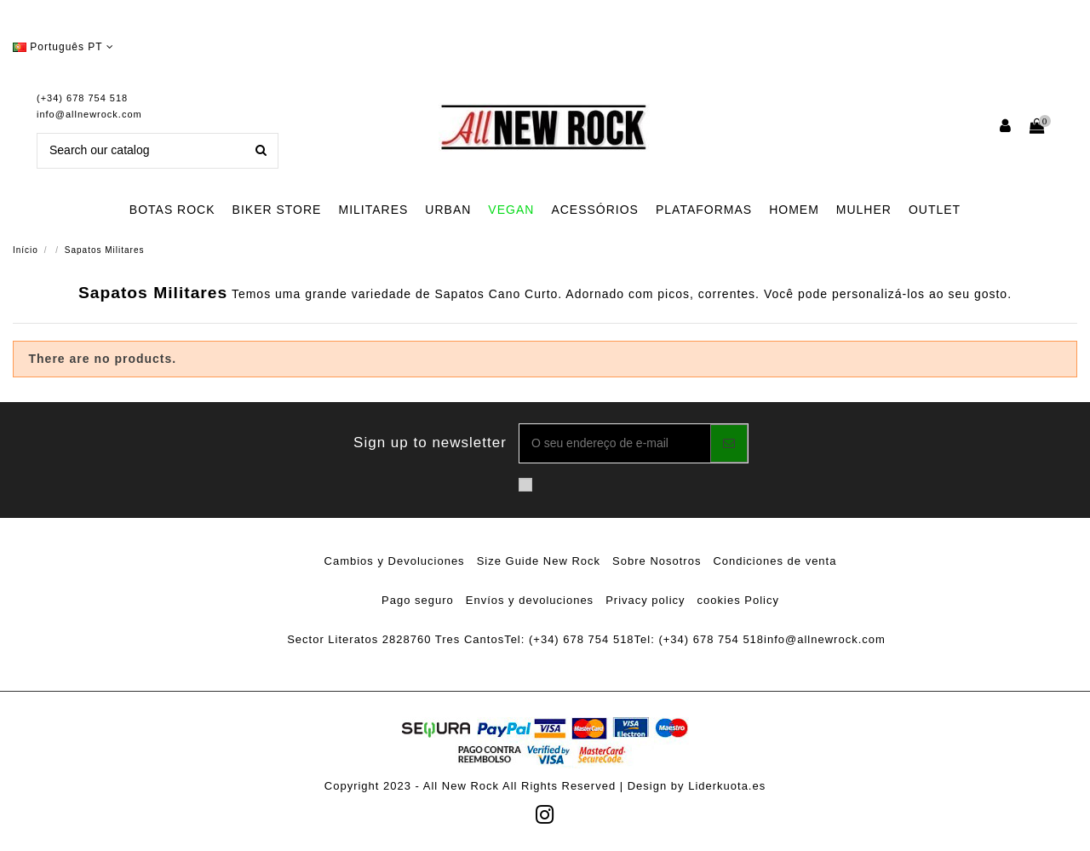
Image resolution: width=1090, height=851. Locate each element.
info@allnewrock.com (89, 114)
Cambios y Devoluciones (394, 561)
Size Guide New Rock (538, 561)
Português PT (63, 47)
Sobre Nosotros (656, 561)
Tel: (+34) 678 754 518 (569, 639)
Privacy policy (645, 600)
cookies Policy (738, 600)
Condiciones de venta (774, 561)
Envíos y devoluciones (530, 600)
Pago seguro (418, 600)
